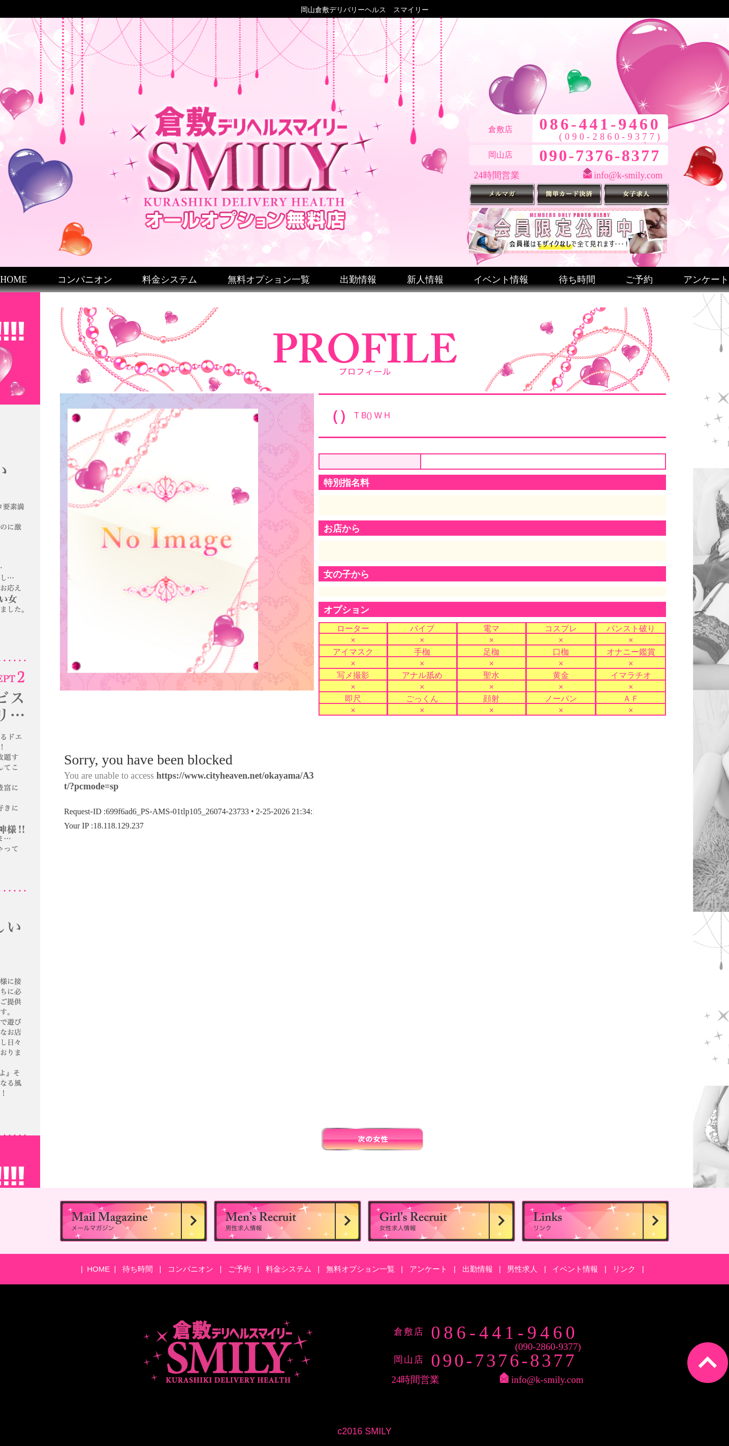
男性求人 (523, 1269)
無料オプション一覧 (269, 279)
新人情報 (425, 279)
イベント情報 (500, 279)
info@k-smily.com (628, 175)
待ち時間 (577, 279)
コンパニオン (84, 279)
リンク (625, 1269)
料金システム (169, 279)
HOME (13, 279)
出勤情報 (358, 279)
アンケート (706, 279)
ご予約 (639, 279)
